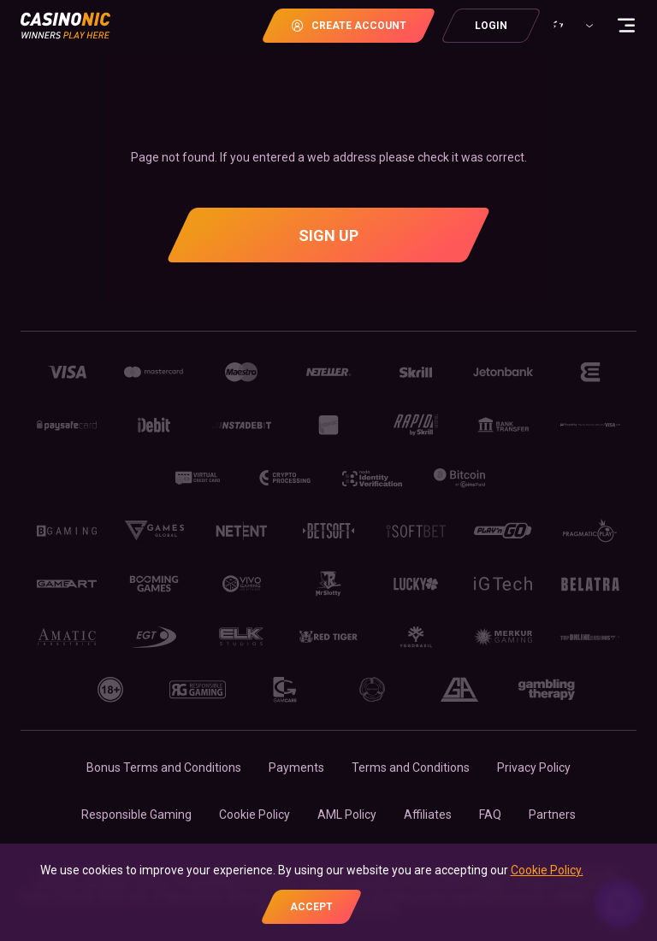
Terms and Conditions (411, 767)
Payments (296, 767)
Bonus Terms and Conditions (163, 767)
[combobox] (571, 25)
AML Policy (346, 814)
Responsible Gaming (136, 814)
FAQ (490, 814)
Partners (552, 814)
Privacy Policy (534, 767)
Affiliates (428, 814)
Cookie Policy (254, 814)
